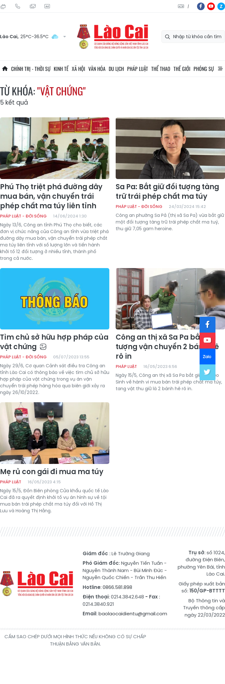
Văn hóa (97, 69)
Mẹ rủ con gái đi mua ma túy (51, 472)
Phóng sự (204, 69)
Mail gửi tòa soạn (32, 6)
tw (207, 372)
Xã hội (78, 69)
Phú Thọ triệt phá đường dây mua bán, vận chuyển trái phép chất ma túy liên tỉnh (51, 196)
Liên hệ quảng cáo (47, 6)
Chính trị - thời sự (31, 69)
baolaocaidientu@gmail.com (133, 613)
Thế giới (182, 69)
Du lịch (116, 69)
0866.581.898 (117, 587)
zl (221, 6)
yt (211, 6)
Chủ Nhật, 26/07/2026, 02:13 (3, 6)
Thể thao (160, 69)
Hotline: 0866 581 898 (18, 6)
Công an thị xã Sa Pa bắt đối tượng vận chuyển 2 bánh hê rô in (167, 347)
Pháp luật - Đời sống (23, 216)
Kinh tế (61, 69)
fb (201, 6)
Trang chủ (5, 69)
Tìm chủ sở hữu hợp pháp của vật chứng (54, 342)
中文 (188, 6)
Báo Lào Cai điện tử (112, 36)
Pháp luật (137, 69)
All (220, 69)
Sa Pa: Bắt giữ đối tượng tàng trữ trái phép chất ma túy (167, 191)
